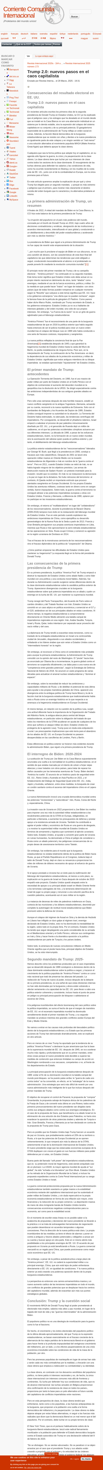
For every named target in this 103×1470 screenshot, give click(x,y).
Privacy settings (51, 1454)
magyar (84, 38)
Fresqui (12, 101)
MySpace (13, 200)
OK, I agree (74, 1459)
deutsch (24, 34)
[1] (87, 264)
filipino (53, 38)
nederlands (73, 34)
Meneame (14, 123)
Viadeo (12, 151)
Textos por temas (42, 44)
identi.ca (13, 163)
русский (4, 38)
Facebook (14, 188)
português (85, 34)
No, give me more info (32, 1468)
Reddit (12, 170)
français (14, 34)
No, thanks (86, 1459)
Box (11, 181)
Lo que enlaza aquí (44, 56)
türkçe (62, 34)
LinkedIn (13, 196)
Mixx (11, 133)
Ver (29, 55)
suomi (96, 38)
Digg (11, 80)
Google (12, 192)
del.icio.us (14, 76)
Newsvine (13, 137)
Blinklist (13, 116)
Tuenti (12, 148)
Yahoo (12, 159)
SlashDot (13, 174)
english (4, 34)
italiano (34, 34)
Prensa (56, 44)
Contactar (7, 44)
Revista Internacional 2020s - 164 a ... (45, 63)
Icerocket (13, 155)
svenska (43, 34)
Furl (11, 119)
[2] (39, 344)
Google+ (13, 166)
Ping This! (14, 98)
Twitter (12, 177)
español (53, 34)
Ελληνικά (97, 34)
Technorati (14, 112)
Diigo (11, 185)
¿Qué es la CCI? (23, 44)
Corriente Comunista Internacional (28, 12)
